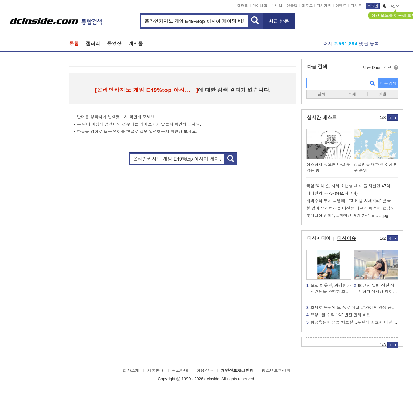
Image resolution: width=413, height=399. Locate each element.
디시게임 (324, 6)
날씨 (321, 94)
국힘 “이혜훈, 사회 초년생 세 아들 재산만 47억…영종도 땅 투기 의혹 (352, 186)
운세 (352, 94)
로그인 (372, 6)
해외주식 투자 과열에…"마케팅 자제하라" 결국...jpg (352, 200)
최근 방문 (279, 21)
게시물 (136, 43)
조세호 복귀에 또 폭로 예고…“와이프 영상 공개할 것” (352, 307)
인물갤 (292, 6)
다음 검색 (317, 66)
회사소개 (131, 370)
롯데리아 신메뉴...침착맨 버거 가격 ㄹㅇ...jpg (347, 215)
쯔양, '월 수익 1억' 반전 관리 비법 (338, 315)
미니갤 (276, 6)
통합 (74, 43)
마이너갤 (259, 6)
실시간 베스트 (322, 117)
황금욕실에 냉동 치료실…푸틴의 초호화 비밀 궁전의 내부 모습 (352, 322)
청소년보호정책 (276, 370)
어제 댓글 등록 (351, 43)
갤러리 (243, 6)
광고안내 (180, 370)
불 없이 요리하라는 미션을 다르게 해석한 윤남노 (350, 208)
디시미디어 (319, 238)
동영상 (114, 43)
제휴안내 (155, 370)
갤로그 (307, 6)
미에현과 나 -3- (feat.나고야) (332, 193)
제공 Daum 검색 (377, 67)
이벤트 (341, 6)
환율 (383, 94)
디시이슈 (346, 238)
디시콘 (356, 6)
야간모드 (393, 6)
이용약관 (204, 370)
